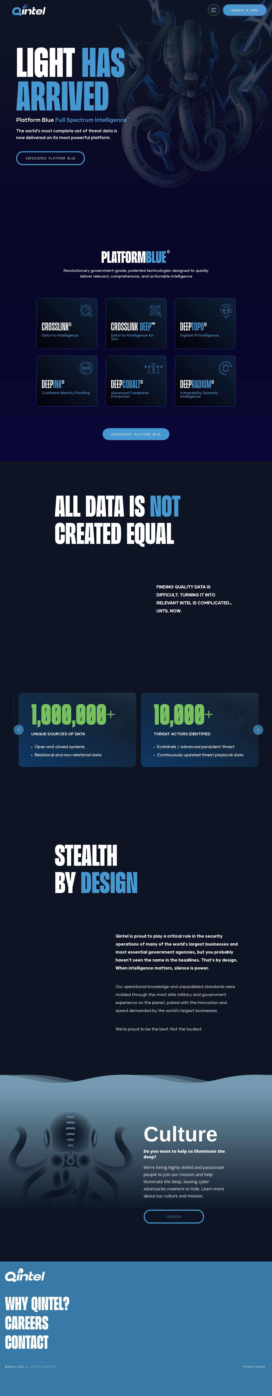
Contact (26, 1341)
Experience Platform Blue (50, 158)
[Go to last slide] (19, 730)
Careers (174, 1216)
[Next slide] (258, 730)
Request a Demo (244, 10)
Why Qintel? (37, 1303)
